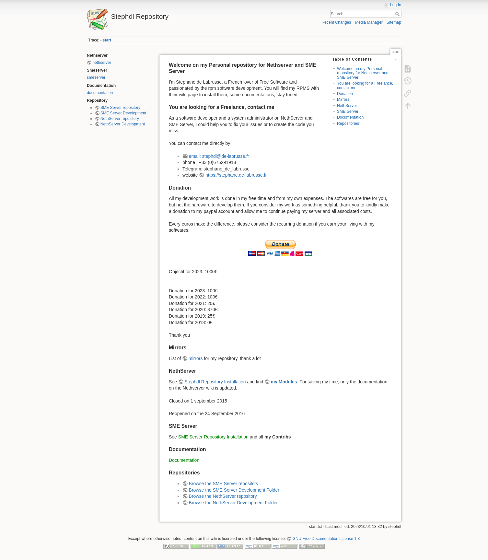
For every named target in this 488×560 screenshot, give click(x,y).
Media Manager (369, 22)
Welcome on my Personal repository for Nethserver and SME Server (363, 73)
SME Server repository (120, 107)
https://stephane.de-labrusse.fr (236, 175)
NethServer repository (119, 118)
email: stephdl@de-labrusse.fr (219, 156)
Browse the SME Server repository (224, 483)
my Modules (284, 381)
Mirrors (343, 99)
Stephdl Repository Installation (215, 381)
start (107, 40)
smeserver (96, 77)
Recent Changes (336, 22)
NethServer (347, 105)
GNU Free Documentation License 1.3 (326, 538)
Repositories (348, 123)
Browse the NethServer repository (223, 496)
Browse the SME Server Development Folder (234, 490)
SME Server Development (123, 113)
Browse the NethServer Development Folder (233, 502)
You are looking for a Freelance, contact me (365, 85)
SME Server (347, 111)
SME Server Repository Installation (213, 436)
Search (398, 14)
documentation (100, 92)
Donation (345, 93)
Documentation (350, 117)
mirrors (196, 358)
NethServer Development (122, 124)
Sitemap (394, 22)
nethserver (101, 62)
